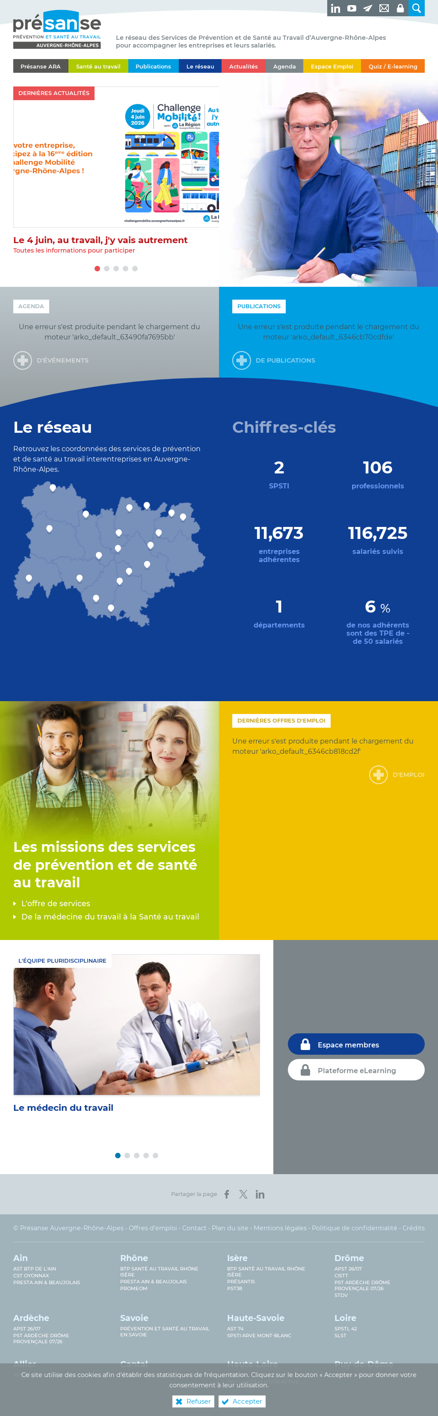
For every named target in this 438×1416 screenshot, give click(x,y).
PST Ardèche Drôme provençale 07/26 (362, 1285)
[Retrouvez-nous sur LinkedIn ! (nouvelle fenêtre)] (335, 8)
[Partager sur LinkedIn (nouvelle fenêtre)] (260, 1194)
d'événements (63, 360)
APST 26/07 (348, 1269)
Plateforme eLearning (357, 1071)
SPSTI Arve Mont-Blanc (259, 1336)
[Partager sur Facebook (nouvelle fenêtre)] (226, 1194)
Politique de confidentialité (354, 1228)
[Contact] (384, 8)
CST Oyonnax (31, 1276)
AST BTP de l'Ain (34, 1269)
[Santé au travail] (98, 66)
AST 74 (235, 1329)
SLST (340, 1336)
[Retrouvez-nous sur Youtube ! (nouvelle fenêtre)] (351, 8)
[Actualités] (243, 66)
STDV (341, 1295)
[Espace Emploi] (332, 66)
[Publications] (153, 66)
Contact (194, 1228)
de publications (285, 360)
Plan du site (230, 1228)
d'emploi (409, 775)
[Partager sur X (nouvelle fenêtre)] (243, 1194)
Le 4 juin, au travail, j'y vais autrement (100, 240)
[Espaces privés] (400, 8)
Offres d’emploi (153, 1228)
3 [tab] (116, 269)
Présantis (241, 1282)
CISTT (341, 1276)
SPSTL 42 (345, 1329)
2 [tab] (106, 269)
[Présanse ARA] (40, 66)
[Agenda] (284, 66)
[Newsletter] (368, 8)
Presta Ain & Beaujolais (46, 1282)
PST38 (234, 1288)
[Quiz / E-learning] (393, 66)
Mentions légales (280, 1228)
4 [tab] (125, 269)
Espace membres (348, 1045)
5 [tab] (134, 269)
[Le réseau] (200, 66)
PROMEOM (134, 1288)
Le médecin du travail (63, 1107)
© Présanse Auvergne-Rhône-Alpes (68, 1228)
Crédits (413, 1228)
